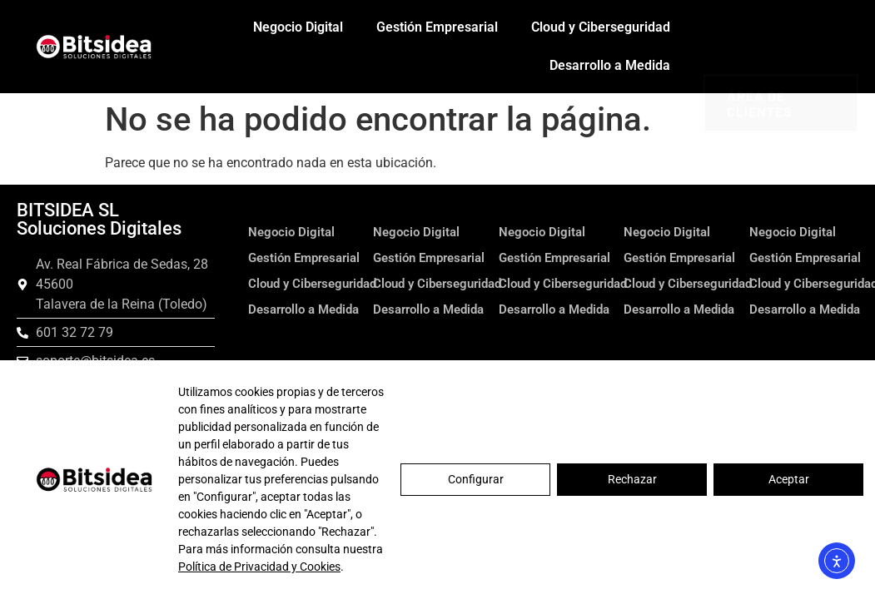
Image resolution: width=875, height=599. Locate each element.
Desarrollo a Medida (609, 65)
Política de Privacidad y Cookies (259, 566)
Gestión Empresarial (437, 27)
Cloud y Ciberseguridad (600, 27)
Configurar (476, 479)
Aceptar (788, 479)
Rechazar (632, 479)
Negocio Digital (298, 27)
